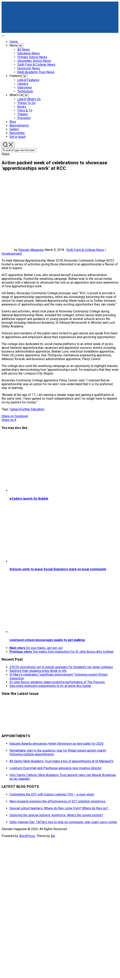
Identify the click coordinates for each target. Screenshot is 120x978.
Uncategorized (12, 253)
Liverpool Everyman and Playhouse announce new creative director (55, 768)
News (13, 45)
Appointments (19, 125)
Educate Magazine (31, 250)
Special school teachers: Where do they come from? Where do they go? (59, 808)
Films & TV (24, 110)
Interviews (24, 87)
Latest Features (28, 80)
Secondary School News (34, 61)
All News (23, 49)
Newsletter (17, 133)
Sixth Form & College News (36, 64)
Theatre (22, 114)
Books (21, 107)
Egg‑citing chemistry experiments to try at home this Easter (50, 686)
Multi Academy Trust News (35, 72)
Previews (24, 118)
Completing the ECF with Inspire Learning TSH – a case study (51, 794)
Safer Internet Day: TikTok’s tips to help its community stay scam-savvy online (63, 822)
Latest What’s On (29, 99)
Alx (53, 836)
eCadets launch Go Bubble (28, 498)
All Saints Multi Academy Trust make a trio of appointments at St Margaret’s (61, 761)
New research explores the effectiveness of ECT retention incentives (58, 801)
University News (28, 68)
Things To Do (26, 103)
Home (13, 42)
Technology (25, 91)
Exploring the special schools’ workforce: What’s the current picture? (56, 815)
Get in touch (17, 137)
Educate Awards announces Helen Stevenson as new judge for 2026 (56, 743)
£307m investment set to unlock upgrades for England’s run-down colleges (61, 667)
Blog (12, 122)
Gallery (14, 129)
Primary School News (32, 57)
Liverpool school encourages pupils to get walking (47, 640)
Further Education (32, 409)
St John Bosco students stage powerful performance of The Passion (57, 682)
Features (15, 76)
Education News (28, 53)
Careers (22, 84)
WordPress (27, 836)
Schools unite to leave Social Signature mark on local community (57, 569)
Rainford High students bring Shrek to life (38, 671)
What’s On (16, 95)
